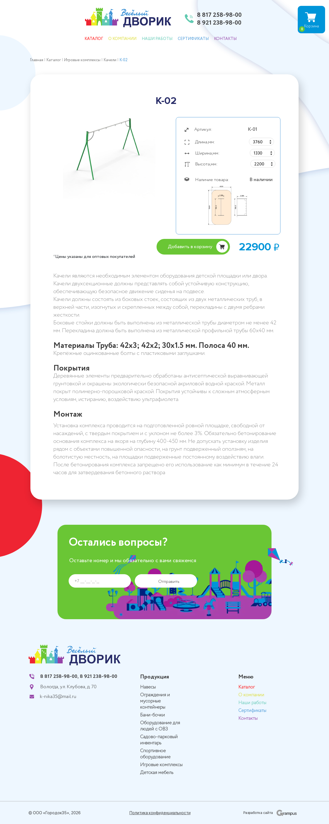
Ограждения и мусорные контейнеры (155, 701)
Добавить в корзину (190, 246)
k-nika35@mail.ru (58, 696)
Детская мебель (156, 772)
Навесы (148, 687)
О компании (122, 39)
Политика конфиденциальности (160, 813)
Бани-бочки (152, 715)
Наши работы (157, 39)
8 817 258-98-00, (59, 676)
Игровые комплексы (161, 765)
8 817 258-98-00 (219, 15)
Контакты (225, 39)
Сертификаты (193, 39)
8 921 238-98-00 (219, 23)
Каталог (94, 39)
